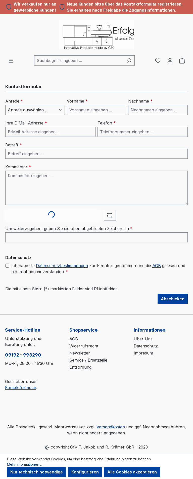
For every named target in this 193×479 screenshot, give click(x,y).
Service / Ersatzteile (88, 360)
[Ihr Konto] (170, 60)
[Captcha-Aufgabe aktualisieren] (110, 215)
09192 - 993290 (23, 355)
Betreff (13, 144)
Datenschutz (146, 345)
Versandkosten (110, 426)
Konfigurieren (85, 471)
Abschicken (172, 298)
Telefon (107, 122)
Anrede (14, 101)
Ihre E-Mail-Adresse (26, 122)
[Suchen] (129, 60)
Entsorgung (80, 367)
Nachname (140, 101)
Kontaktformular (20, 387)
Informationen (149, 330)
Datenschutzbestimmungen (62, 265)
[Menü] (11, 60)
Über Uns (143, 338)
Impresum (143, 353)
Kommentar (18, 166)
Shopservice (83, 330)
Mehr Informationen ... (24, 464)
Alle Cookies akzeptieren (132, 471)
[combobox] (78, 60)
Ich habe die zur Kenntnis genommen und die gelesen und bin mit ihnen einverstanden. (98, 268)
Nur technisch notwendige (36, 471)
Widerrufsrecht (83, 345)
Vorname (77, 101)
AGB (156, 265)
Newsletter (79, 353)
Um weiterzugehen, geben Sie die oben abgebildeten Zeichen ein (68, 228)
